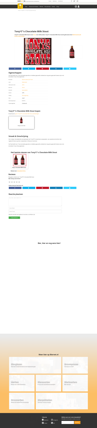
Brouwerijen (48, 6)
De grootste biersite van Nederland (32, 1)
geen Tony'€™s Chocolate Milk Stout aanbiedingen (27, 113)
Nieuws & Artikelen (33, 6)
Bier (26, 6)
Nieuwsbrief (62, 415)
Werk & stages (19, 412)
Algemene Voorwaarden (65, 410)
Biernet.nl (41, 425)
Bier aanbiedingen (42, 411)
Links (60, 412)
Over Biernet (60, 1)
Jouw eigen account (63, 414)
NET (22, 1)
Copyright (61, 411)
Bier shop (40, 414)
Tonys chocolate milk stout (31, 10)
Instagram (54, 398)
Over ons (18, 410)
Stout (34, 34)
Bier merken (40, 410)
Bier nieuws (40, 412)
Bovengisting (25, 95)
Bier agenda (40, 415)
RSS (53, 401)
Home (19, 10)
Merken (41, 6)
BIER (19, 1)
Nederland (24, 82)
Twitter (44, 401)
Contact (49, 1)
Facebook (45, 398)
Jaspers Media (55, 425)
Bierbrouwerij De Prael (27, 79)
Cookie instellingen (20, 415)
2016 (23, 84)
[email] (67, 400)
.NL (24, 1)
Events (53, 6)
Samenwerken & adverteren (22, 414)
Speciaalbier (25, 90)
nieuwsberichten (21, 171)
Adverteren (55, 1)
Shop (57, 6)
